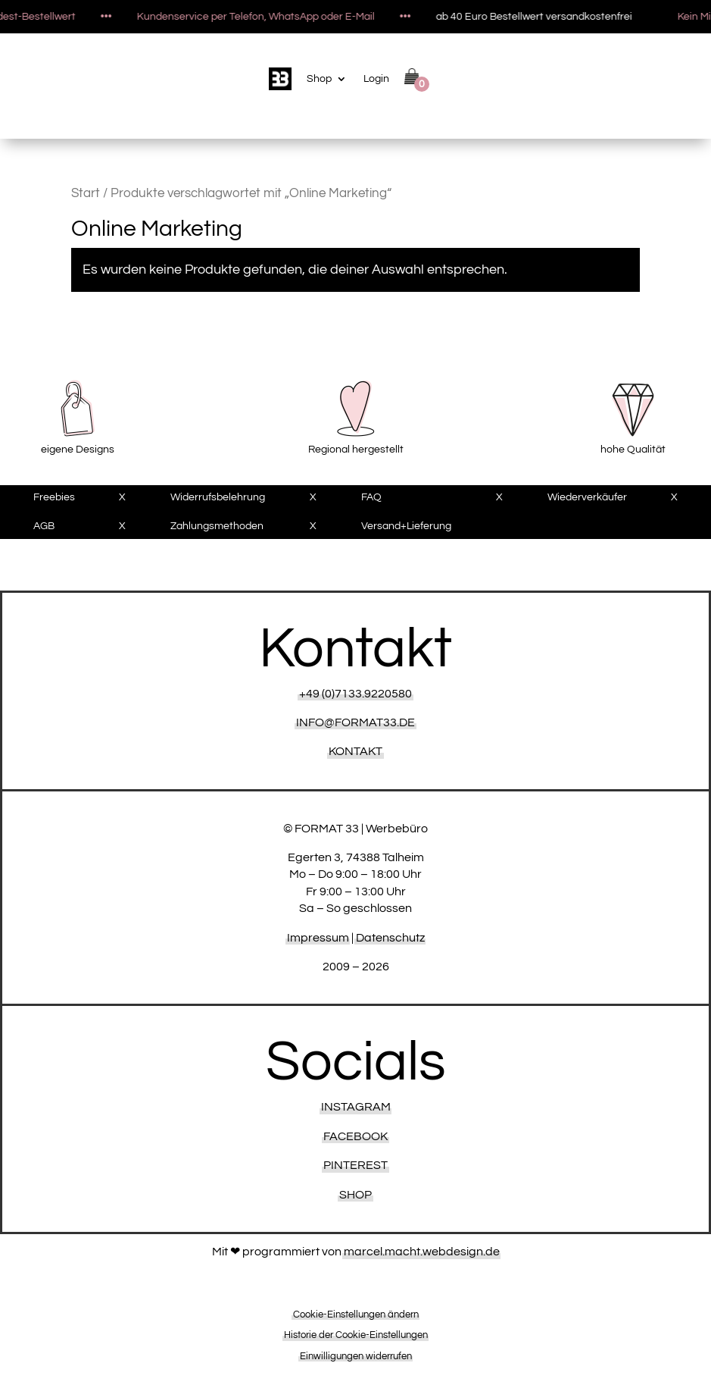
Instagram (356, 1107)
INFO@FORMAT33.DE (355, 722)
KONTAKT (355, 751)
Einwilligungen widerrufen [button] (356, 1356)
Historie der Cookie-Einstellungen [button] (356, 1335)
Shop (319, 79)
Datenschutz (390, 938)
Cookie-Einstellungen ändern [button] (356, 1314)
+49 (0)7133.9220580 (355, 694)
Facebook (355, 1136)
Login (376, 79)
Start (85, 193)
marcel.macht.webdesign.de (422, 1252)
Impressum (318, 938)
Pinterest (355, 1165)
